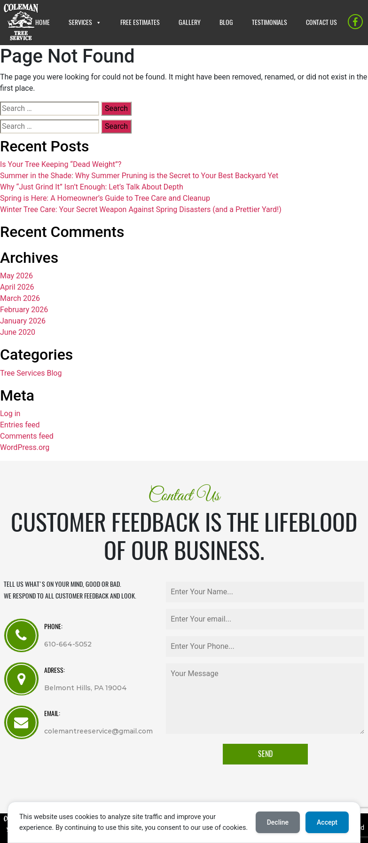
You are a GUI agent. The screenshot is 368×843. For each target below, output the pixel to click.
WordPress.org (24, 447)
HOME (42, 22)
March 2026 (20, 298)
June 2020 (17, 332)
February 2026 (24, 309)
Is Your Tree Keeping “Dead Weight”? (60, 164)
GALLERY (190, 22)
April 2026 (17, 287)
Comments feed (27, 436)
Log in (10, 413)
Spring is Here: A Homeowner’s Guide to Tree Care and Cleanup (105, 198)
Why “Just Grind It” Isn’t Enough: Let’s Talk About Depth (91, 186)
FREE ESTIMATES (140, 22)
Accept (327, 822)
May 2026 (16, 275)
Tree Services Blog (31, 373)
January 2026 (23, 320)
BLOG (226, 22)
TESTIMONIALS (269, 22)
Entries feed (20, 424)
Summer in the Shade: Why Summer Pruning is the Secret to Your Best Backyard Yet (139, 175)
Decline (278, 822)
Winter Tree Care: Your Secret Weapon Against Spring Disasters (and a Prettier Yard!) (141, 209)
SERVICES (80, 22)
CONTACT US (321, 22)
